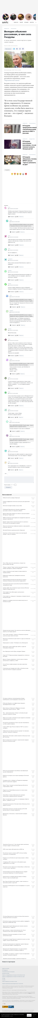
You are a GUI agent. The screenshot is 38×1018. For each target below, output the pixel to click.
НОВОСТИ (6, 28)
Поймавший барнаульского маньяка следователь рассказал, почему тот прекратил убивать (14, 511)
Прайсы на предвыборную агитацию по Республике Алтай (13, 975)
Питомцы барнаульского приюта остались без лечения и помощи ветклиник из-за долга (16, 918)
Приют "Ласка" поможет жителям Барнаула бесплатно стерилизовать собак (15, 787)
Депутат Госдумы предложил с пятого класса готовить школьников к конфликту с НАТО (15, 661)
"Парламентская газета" (11, 80)
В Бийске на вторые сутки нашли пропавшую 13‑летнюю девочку (16, 777)
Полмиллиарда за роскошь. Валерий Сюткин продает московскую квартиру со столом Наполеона (15, 873)
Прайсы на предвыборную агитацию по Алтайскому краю (13, 977)
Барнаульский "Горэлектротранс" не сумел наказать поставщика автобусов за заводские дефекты (15, 950)
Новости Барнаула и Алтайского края (9, 982)
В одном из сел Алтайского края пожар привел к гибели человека (16, 859)
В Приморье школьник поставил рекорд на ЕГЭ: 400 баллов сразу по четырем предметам (15, 810)
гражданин (10, 259)
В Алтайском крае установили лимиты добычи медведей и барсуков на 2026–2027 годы (16, 923)
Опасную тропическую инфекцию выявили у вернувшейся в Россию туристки (16, 527)
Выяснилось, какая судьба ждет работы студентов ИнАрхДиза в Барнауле (14, 648)
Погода (3, 979)
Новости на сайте (5, 969)
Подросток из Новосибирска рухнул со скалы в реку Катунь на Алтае (15, 791)
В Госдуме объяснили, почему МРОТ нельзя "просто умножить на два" (30, 161)
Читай (21, 22)
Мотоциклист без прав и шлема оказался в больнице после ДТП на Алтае (16, 737)
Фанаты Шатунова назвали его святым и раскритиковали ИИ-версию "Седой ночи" (16, 515)
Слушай (26, 22)
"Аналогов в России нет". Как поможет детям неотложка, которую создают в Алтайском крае (16, 846)
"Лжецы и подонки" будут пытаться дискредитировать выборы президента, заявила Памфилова (15, 569)
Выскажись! (8, 48)
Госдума (7, 170)
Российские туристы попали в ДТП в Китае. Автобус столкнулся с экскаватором (15, 854)
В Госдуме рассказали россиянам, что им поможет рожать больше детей (29, 145)
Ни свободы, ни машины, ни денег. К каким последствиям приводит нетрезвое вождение (16, 955)
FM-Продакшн (5, 971)
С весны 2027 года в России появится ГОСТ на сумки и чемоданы (15, 728)
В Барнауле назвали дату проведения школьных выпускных (14, 577)
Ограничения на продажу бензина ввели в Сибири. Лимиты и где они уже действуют (15, 878)
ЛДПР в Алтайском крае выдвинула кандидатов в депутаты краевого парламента (16, 519)
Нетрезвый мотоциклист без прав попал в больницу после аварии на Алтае (16, 805)
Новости (16, 22)
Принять (29, 1015)
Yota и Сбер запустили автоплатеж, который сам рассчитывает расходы (14, 564)
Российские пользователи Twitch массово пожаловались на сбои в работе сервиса (16, 724)
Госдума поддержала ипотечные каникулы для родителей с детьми (16, 503)
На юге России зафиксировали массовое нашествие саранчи (15, 666)
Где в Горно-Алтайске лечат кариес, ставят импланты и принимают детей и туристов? (15, 883)
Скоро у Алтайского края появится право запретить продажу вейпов (15, 573)
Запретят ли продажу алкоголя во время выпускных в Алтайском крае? (15, 602)
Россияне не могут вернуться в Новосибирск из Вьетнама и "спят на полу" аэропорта (16, 868)
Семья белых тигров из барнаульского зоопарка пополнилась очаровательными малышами (14, 796)
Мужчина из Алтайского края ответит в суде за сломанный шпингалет (16, 640)
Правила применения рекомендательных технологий (12, 984)
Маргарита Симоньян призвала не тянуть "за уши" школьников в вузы (14, 936)
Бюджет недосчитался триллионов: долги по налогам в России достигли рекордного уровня (15, 523)
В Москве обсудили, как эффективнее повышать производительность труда (14, 705)
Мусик (11, 360)
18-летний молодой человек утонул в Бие (12, 506)
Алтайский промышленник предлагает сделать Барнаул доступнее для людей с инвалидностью (16, 945)
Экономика (32, 123)
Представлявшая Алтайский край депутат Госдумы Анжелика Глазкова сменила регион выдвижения (14, 581)
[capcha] (15, 486)
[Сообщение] (19, 480)
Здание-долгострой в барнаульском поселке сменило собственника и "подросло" (15, 927)
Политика (13, 28)
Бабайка (9, 329)
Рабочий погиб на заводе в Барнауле (11, 498)
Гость (9, 208)
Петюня (9, 284)
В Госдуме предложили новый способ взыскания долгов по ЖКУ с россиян (30, 129)
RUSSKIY (10, 271)
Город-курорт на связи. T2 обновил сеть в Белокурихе (15, 643)
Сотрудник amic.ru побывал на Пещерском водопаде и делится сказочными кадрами (15, 782)
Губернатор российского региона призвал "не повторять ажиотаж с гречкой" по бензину (16, 732)
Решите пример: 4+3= (9, 485)
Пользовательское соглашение (8, 972)
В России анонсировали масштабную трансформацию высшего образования (15, 772)
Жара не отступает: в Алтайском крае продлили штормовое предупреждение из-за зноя (16, 719)
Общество (32, 139)
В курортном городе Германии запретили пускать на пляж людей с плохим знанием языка (16, 941)
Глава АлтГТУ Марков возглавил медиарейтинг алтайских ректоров (16, 657)
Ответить (21, 217)
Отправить (8, 488)
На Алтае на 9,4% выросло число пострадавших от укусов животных (16, 887)
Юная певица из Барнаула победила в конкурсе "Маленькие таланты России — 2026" (14, 709)
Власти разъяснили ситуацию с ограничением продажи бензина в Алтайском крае (16, 741)
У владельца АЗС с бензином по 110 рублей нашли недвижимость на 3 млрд (14, 863)
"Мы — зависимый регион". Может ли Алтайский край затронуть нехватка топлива (15, 714)
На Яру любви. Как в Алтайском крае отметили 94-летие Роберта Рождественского (16, 589)
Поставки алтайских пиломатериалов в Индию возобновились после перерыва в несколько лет (14, 700)
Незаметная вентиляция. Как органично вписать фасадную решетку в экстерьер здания (16, 632)
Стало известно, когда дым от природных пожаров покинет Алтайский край (16, 598)
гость (9, 378)
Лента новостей (7, 495)
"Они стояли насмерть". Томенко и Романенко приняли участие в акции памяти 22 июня (15, 636)
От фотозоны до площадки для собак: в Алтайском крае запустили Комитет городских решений (15, 670)
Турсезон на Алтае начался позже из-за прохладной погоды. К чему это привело (15, 534)
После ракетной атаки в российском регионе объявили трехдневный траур (16, 585)
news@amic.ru (30, 994)
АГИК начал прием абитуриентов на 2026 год (13, 850)
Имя (5, 474)
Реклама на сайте (5, 974)
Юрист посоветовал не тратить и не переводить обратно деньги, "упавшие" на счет (16, 800)
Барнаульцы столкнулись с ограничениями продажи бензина (15, 815)
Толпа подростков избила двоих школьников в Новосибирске (13, 593)
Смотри (32, 22)
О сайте (3, 980)
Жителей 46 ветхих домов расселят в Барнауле (14, 531)
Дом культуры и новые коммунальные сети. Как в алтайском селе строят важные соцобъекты (14, 932)
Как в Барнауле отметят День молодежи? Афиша (14, 652)
